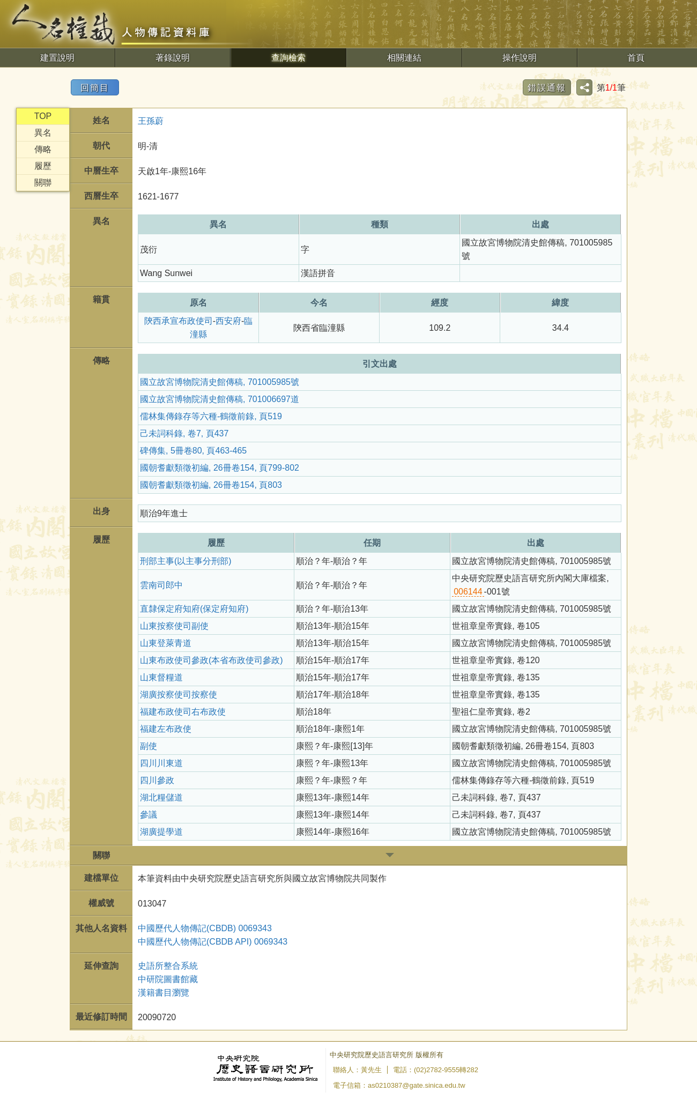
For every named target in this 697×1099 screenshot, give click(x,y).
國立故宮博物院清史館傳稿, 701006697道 (219, 399)
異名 (42, 132)
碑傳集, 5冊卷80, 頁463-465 (193, 450)
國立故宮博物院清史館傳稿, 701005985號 (219, 382)
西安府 (228, 320)
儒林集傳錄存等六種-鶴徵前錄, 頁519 (211, 416)
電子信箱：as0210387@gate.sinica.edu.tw (399, 1085)
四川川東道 (161, 763)
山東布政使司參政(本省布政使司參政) (211, 660)
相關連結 (404, 57)
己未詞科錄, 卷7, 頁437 (184, 433)
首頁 (635, 57)
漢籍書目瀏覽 (163, 992)
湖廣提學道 (161, 831)
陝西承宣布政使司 (178, 320)
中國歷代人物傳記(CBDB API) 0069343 (212, 941)
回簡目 (94, 87)
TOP (43, 116)
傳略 (42, 149)
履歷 (42, 165)
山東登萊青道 (165, 643)
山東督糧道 (161, 677)
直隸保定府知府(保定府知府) (194, 608)
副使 (148, 746)
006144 (468, 591)
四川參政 (157, 780)
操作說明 (519, 57)
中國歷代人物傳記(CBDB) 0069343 (205, 928)
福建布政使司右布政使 (183, 711)
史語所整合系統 (168, 965)
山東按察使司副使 (174, 625)
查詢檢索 (288, 57)
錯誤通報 (547, 87)
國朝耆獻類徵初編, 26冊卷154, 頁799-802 (219, 467)
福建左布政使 (165, 728)
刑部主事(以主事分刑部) (186, 561)
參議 (148, 814)
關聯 (42, 182)
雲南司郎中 (161, 585)
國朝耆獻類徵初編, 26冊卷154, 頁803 (211, 484)
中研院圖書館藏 (168, 979)
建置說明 (57, 57)
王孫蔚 (151, 120)
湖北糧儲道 (161, 797)
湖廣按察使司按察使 (178, 694)
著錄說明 (172, 57)
